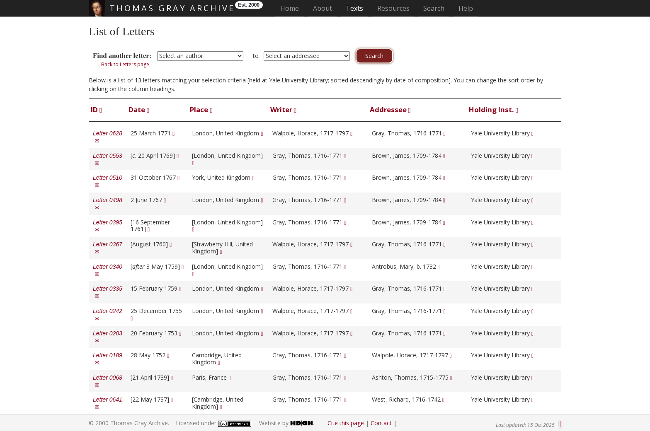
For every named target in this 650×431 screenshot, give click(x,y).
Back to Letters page (125, 64)
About (322, 8)
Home (292, 8)
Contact (381, 423)
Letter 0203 (107, 337)
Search (433, 8)
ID (96, 109)
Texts (354, 8)
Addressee (390, 109)
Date (139, 109)
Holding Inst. (493, 109)
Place (201, 109)
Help (465, 8)
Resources (393, 8)
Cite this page (345, 423)
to (256, 56)
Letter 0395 (107, 226)
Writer (283, 109)
